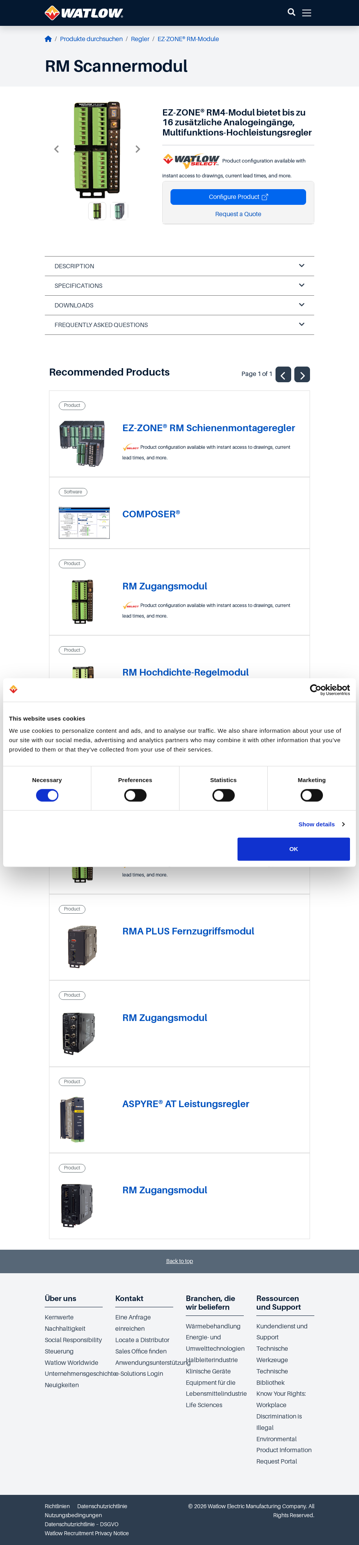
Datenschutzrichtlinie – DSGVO (81, 1524)
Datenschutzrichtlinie (102, 1506)
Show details (317, 824)
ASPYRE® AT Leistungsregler (185, 1104)
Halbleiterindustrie (212, 1360)
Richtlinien (57, 1506)
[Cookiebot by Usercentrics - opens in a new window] (315, 690)
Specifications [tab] (179, 285)
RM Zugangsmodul (164, 586)
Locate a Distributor (142, 1340)
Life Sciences (204, 1405)
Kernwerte (59, 1317)
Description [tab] (179, 266)
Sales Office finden (141, 1351)
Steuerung (59, 1351)
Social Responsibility (73, 1340)
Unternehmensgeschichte (80, 1373)
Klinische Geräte (208, 1371)
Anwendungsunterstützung (153, 1362)
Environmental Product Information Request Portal (284, 1450)
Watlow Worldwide (71, 1362)
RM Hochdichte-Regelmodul (185, 672)
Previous (56, 149)
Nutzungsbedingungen (73, 1515)
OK (293, 849)
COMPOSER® (151, 514)
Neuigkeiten (62, 1385)
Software (73, 492)
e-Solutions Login (139, 1373)
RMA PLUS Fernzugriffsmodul (188, 931)
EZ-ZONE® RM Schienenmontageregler (208, 428)
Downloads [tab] (179, 305)
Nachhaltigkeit (65, 1328)
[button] (291, 13)
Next (138, 149)
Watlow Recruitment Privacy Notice (87, 1533)
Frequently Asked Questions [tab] (179, 325)
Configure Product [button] (238, 197)
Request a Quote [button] (238, 214)
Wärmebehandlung (213, 1326)
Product (72, 405)
